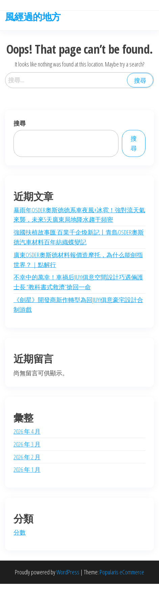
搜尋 (20, 123)
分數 (20, 532)
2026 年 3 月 (27, 444)
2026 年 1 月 (27, 469)
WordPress (67, 572)
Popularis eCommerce (122, 572)
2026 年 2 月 (27, 457)
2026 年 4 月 (27, 431)
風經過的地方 (33, 16)
